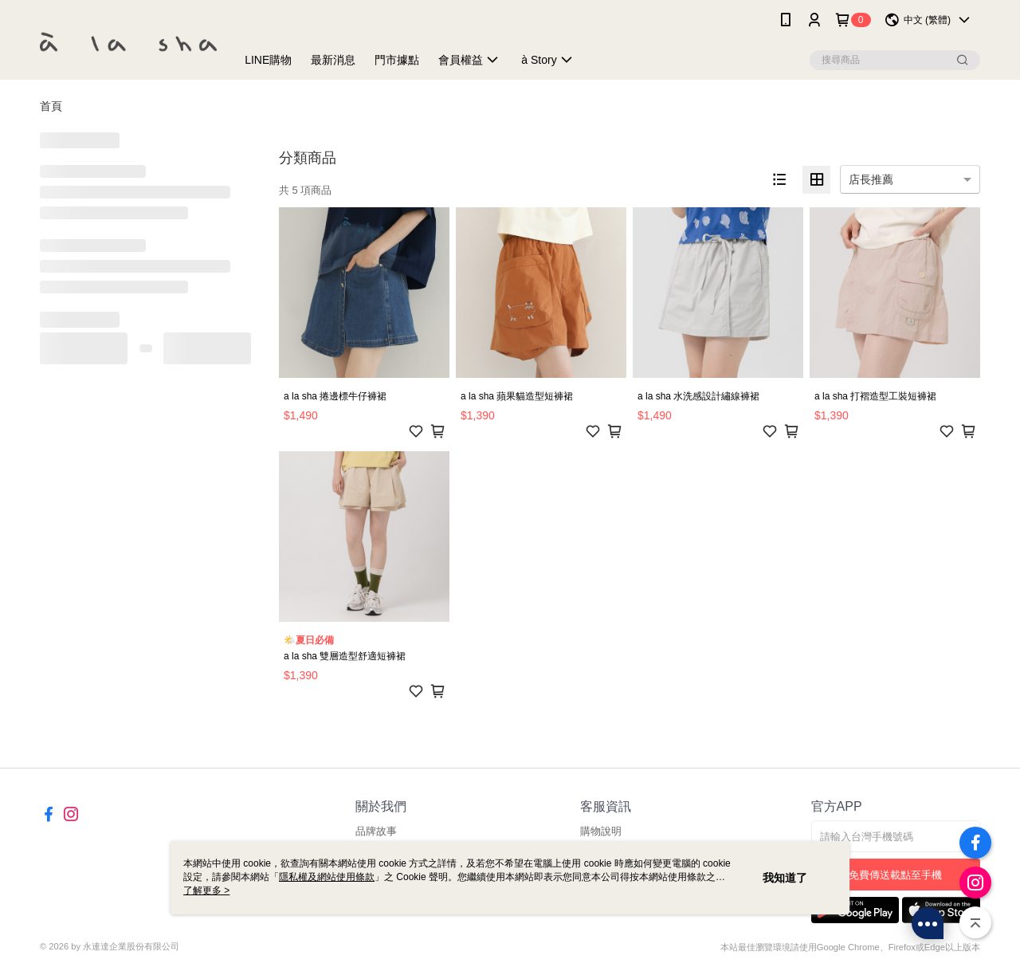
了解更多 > (206, 890)
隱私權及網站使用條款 (327, 877)
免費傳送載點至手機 (895, 875)
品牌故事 (376, 831)
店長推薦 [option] (871, 179)
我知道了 (785, 877)
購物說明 (601, 831)
